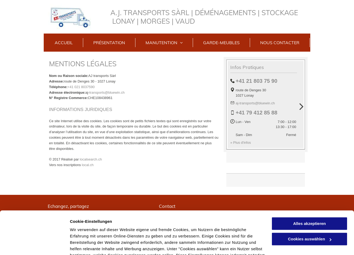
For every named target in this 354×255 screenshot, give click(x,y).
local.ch (88, 165)
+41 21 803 (249, 81)
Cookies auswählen (88, 244)
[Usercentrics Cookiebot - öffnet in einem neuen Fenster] (34, 245)
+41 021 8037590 (81, 87)
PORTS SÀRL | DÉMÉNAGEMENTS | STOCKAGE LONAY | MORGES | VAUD (205, 17)
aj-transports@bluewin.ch (255, 103)
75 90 (270, 81)
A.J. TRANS (128, 12)
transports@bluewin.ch (106, 92)
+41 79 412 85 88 (256, 113)
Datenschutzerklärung (232, 223)
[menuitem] (64, 42)
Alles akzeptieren (309, 185)
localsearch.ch (91, 159)
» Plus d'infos (240, 143)
